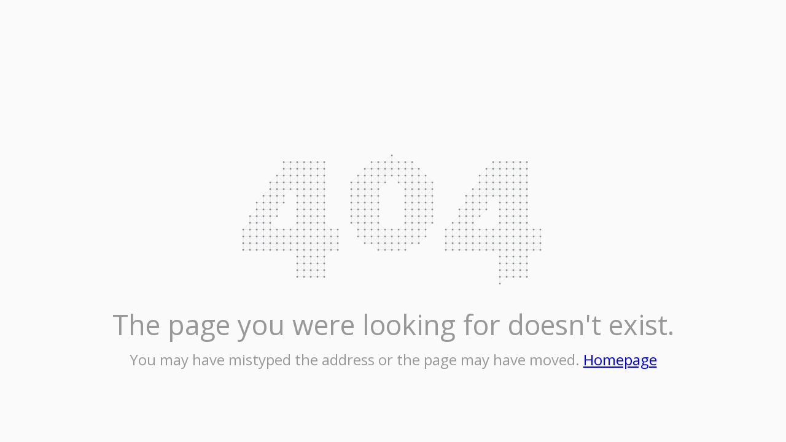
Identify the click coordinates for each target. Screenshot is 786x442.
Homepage (620, 359)
